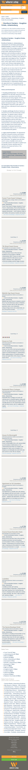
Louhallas (5, 579)
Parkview (8, 674)
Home (2, 16)
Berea (8, 666)
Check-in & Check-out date (6, 9)
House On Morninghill (9, 435)
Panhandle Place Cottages (11, 389)
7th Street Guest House (10, 246)
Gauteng (8, 18)
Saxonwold (9, 661)
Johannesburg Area (11, 654)
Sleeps (22, 5)
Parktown (9, 657)
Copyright (14, 744)
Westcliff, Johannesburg (12, 662)
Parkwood (9, 672)
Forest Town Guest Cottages (12, 198)
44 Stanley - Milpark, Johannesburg (15, 725)
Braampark (9, 664)
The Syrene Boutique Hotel (11, 627)
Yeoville (8, 671)
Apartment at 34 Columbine (11, 483)
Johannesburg (14, 18)
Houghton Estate (5, 48)
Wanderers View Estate (12, 676)
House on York (7, 341)
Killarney (8, 655)
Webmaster (14, 742)
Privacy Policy (14, 747)
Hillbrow (8, 667)
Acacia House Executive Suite (12, 532)
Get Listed (14, 741)
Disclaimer (14, 746)
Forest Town (9, 652)
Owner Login (14, 759)
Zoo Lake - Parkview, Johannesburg (15, 697)
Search (24, 12)
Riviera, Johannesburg (12, 659)
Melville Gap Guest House (11, 293)
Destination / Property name (6, 5)
